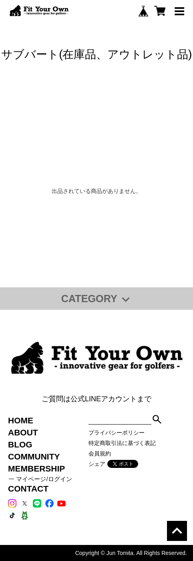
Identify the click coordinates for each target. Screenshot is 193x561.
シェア (96, 464)
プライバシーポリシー (116, 432)
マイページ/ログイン (44, 479)
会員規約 (99, 453)
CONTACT (28, 488)
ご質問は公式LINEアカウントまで (96, 399)
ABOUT (23, 432)
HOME (20, 420)
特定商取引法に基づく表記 (122, 443)
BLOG (20, 444)
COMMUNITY (34, 456)
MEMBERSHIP (36, 468)
